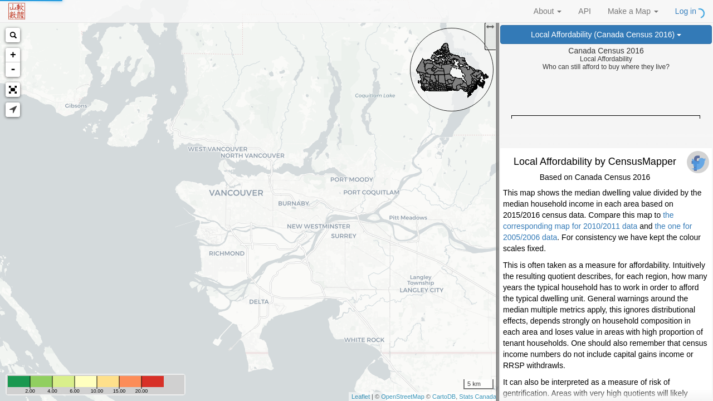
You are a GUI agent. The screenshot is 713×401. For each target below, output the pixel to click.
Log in (685, 11)
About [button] (547, 11)
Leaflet (360, 396)
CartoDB (444, 396)
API (584, 11)
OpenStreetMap (402, 396)
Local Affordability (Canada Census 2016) (606, 34)
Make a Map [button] (633, 11)
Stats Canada (477, 396)
